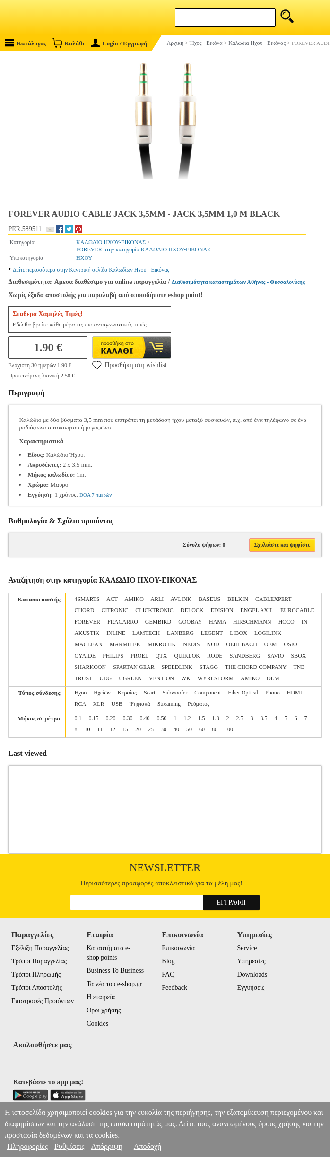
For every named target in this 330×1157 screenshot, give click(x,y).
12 (112, 729)
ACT (112, 599)
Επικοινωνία (178, 947)
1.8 (215, 718)
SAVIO (275, 655)
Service (247, 947)
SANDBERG (245, 655)
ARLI (157, 599)
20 (138, 729)
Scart (150, 692)
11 (100, 729)
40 (176, 729)
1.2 (187, 718)
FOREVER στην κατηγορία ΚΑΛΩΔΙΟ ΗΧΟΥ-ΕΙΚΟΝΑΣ (143, 249)
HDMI (294, 692)
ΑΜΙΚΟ (250, 678)
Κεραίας (127, 692)
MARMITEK (125, 644)
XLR (98, 704)
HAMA (217, 621)
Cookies (97, 1023)
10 (87, 729)
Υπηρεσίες (251, 961)
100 (229, 729)
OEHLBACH (241, 644)
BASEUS (209, 599)
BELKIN (237, 599)
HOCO (286, 621)
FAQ (168, 974)
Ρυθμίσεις (69, 1146)
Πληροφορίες (27, 1146)
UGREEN (130, 678)
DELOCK (192, 610)
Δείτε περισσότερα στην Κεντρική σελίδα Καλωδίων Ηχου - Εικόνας (91, 269)
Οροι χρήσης (104, 1010)
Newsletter (165, 868)
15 (125, 729)
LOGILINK (267, 633)
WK (186, 678)
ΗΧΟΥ (84, 258)
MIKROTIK (162, 644)
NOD (213, 644)
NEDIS (191, 644)
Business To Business (115, 970)
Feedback (174, 987)
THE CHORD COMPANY (256, 667)
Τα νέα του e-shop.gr (114, 983)
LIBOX (238, 633)
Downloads (252, 974)
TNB (298, 667)
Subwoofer (175, 692)
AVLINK (181, 599)
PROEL (139, 655)
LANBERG (180, 633)
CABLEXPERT (273, 599)
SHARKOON (90, 667)
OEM (270, 644)
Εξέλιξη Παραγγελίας (40, 947)
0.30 (127, 718)
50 (189, 729)
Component (207, 692)
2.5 (239, 718)
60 (202, 729)
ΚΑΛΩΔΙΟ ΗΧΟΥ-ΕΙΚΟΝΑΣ (111, 242)
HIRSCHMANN (252, 621)
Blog (168, 961)
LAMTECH (146, 633)
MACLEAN (88, 644)
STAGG (209, 667)
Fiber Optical (243, 692)
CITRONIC (114, 610)
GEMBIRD (158, 621)
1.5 (201, 718)
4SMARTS (86, 599)
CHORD (84, 610)
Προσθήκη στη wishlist (129, 364)
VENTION (161, 678)
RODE (215, 655)
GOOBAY (190, 621)
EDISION (221, 610)
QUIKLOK (187, 655)
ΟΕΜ (273, 678)
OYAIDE (85, 655)
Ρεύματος (198, 704)
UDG (105, 678)
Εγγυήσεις (250, 987)
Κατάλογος (25, 42)
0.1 (77, 718)
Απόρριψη (106, 1146)
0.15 (93, 718)
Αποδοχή (148, 1146)
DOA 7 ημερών (95, 494)
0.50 (161, 718)
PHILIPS (113, 655)
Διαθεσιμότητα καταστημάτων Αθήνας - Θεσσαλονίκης (238, 282)
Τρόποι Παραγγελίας (39, 961)
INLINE (115, 633)
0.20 (110, 718)
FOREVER (87, 621)
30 (163, 729)
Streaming (169, 704)
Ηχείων (102, 692)
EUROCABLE (297, 610)
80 (214, 729)
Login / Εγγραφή (119, 43)
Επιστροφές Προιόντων (42, 1000)
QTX (161, 655)
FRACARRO (122, 621)
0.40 (144, 718)
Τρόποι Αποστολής (36, 987)
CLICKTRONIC (154, 610)
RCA (80, 704)
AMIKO (134, 599)
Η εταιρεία (101, 997)
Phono (272, 692)
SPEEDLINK (177, 667)
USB (116, 704)
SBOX (298, 655)
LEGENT (212, 633)
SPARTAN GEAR (134, 667)
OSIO (290, 644)
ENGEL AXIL (256, 610)
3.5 (263, 718)
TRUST (83, 678)
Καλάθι (68, 42)
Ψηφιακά (140, 704)
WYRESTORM (216, 678)
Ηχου (80, 692)
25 (151, 729)
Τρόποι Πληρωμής (36, 974)
